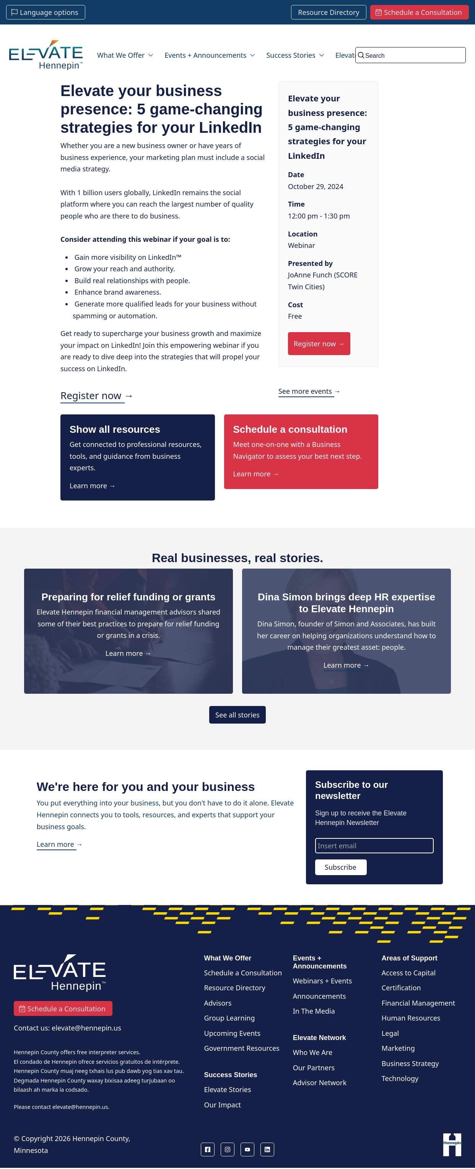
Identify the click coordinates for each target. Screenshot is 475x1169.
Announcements (319, 996)
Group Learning (229, 1017)
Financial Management (418, 1003)
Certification (401, 987)
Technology (400, 1078)
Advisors (218, 1003)
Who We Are (312, 1052)
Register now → (97, 395)
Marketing (398, 1048)
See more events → (309, 391)
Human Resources (411, 1017)
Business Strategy (410, 1063)
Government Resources (242, 1048)
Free (295, 316)
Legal (390, 1033)
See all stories (237, 714)
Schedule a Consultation (243, 972)
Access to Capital (409, 972)
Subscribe (340, 867)
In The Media (314, 1011)
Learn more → (93, 485)
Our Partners (314, 1067)
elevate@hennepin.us (80, 1106)
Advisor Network (319, 1082)
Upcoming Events (232, 1033)
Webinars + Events (322, 980)
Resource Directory (234, 987)
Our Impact (222, 1104)
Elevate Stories (227, 1089)
